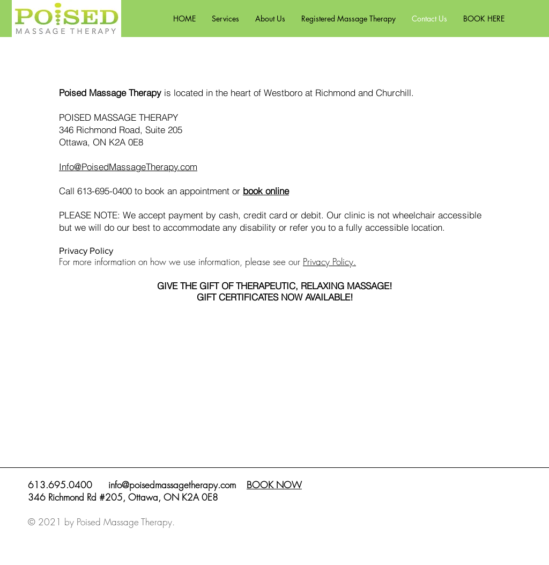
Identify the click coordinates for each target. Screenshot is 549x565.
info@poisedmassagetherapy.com (172, 485)
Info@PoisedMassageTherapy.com (128, 166)
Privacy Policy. (329, 261)
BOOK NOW (274, 485)
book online (266, 190)
